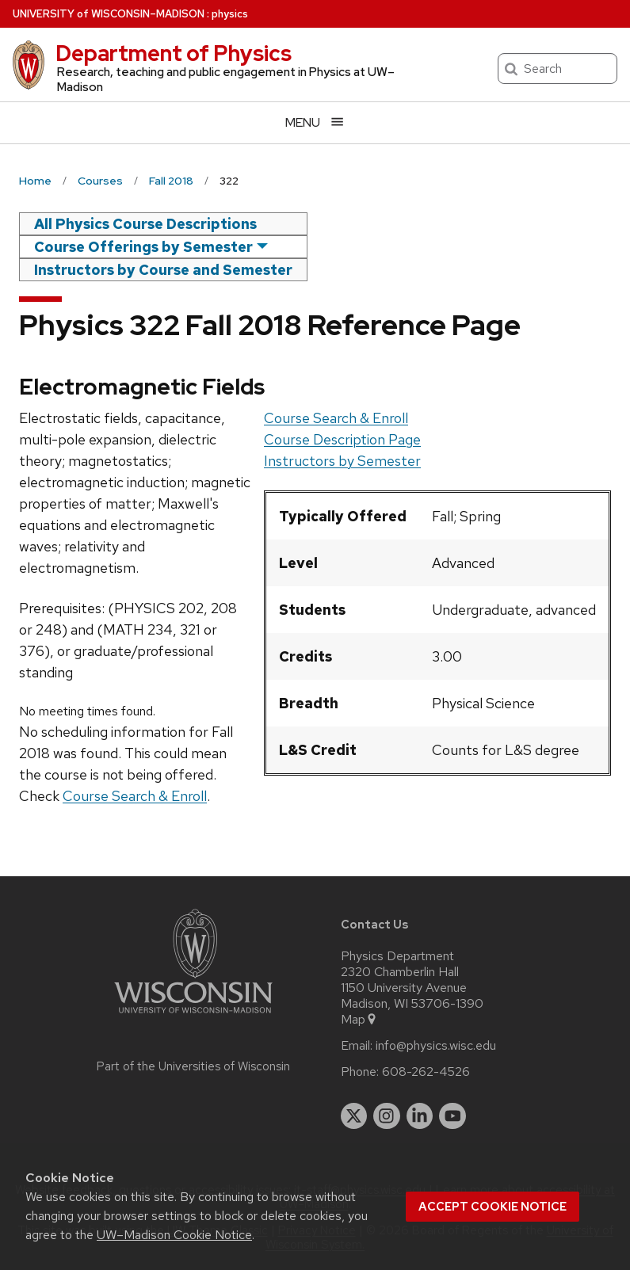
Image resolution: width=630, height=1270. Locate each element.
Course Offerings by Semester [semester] (143, 247)
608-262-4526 (426, 1072)
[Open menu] (315, 122)
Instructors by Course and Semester (163, 270)
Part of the (193, 1066)
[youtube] (452, 1116)
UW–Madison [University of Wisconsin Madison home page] (108, 14)
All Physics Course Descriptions (145, 224)
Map (359, 1020)
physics (230, 14)
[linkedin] (420, 1116)
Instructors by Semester (342, 461)
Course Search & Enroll (336, 418)
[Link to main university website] (193, 1016)
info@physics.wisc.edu (436, 1046)
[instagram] (386, 1116)
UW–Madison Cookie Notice (174, 1234)
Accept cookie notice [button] (492, 1207)
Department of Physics (173, 53)
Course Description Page (342, 439)
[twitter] (354, 1116)
